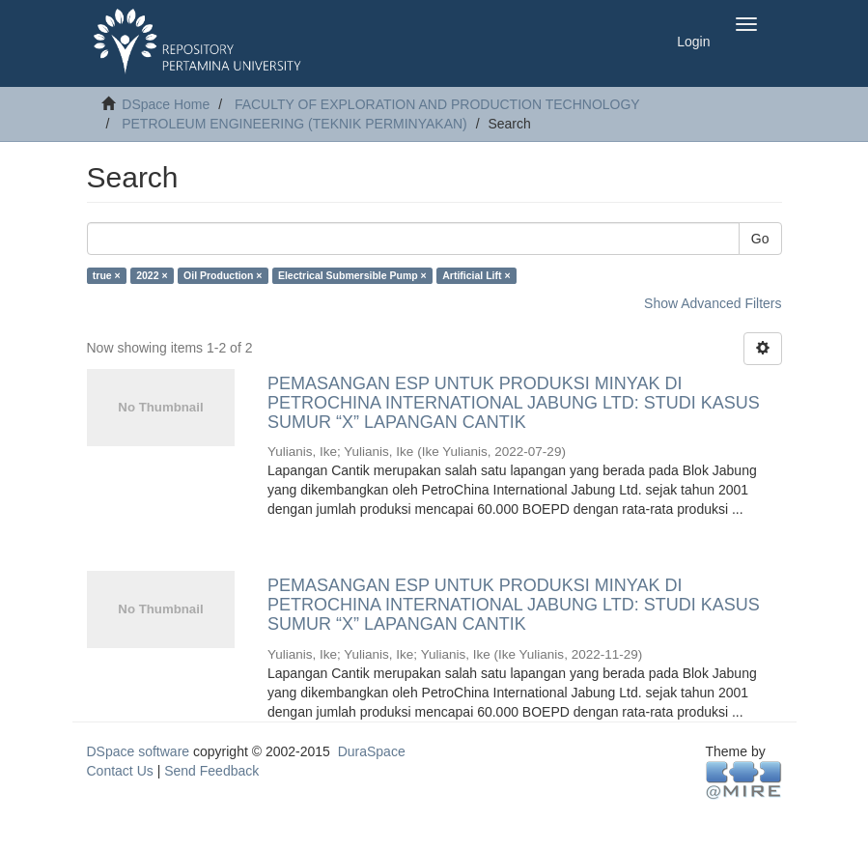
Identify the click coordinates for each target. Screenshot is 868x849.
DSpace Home (166, 104)
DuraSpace (372, 751)
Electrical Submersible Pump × (352, 275)
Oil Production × (222, 275)
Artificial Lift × (476, 275)
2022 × (151, 275)
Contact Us (120, 770)
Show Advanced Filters (712, 303)
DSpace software (138, 751)
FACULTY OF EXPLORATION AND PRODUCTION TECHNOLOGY (437, 104)
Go (760, 238)
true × (107, 275)
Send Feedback (211, 770)
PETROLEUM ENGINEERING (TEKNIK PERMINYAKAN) (294, 123)
